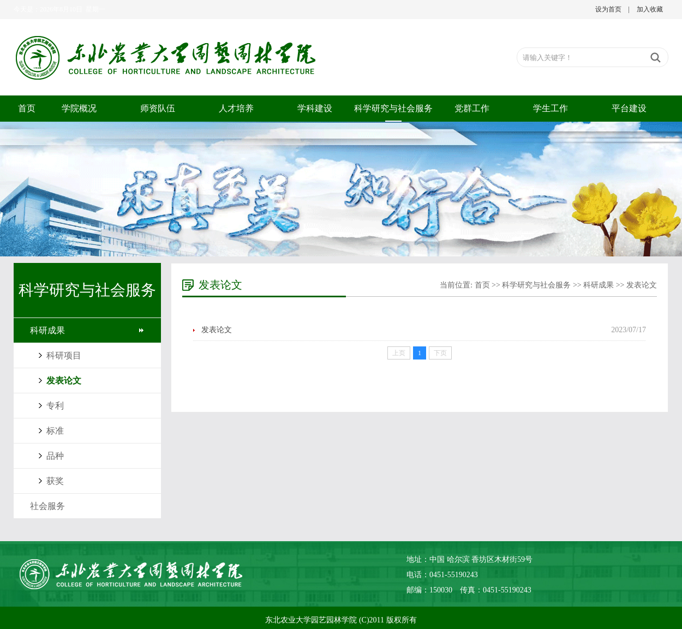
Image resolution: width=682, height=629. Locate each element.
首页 (26, 108)
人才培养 (236, 108)
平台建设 (629, 108)
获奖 (55, 481)
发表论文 (63, 380)
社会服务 (47, 506)
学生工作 (550, 108)
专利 (55, 405)
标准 (55, 430)
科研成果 (47, 330)
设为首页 (608, 9)
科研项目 (63, 355)
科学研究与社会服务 (393, 108)
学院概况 (79, 108)
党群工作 (471, 108)
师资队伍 (157, 108)
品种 (55, 455)
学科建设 (314, 108)
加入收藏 (650, 9)
